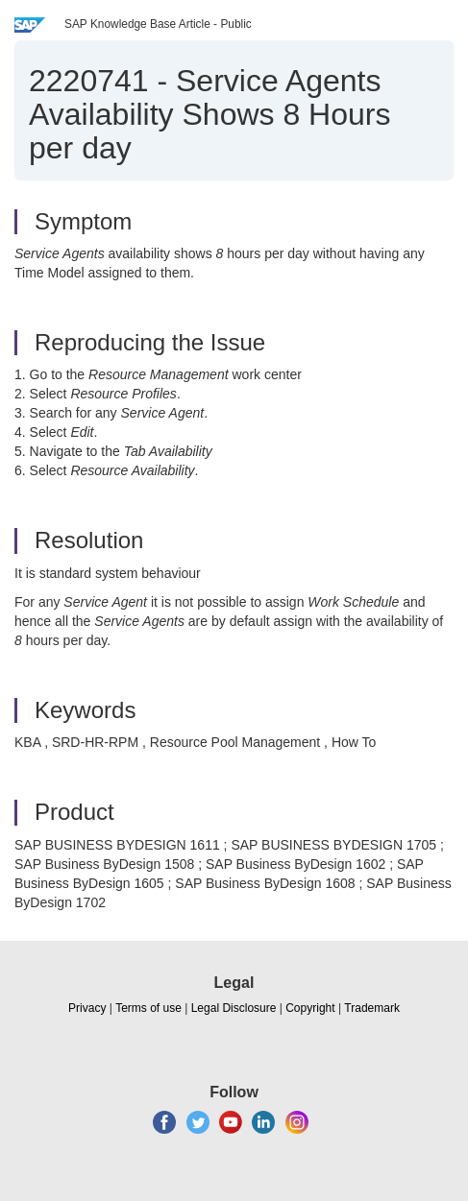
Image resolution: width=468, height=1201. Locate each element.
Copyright (309, 1008)
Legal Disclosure (234, 1008)
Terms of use (148, 1008)
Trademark (372, 1008)
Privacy (87, 1008)
